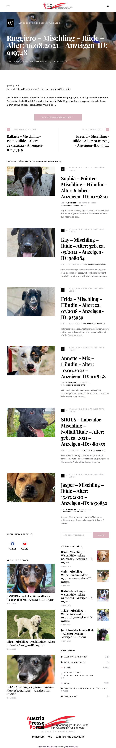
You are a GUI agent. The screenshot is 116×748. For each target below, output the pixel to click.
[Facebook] (12, 545)
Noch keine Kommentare (36, 62)
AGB (50, 737)
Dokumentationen (73, 662)
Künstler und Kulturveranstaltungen (77, 674)
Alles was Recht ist (74, 657)
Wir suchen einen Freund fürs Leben (84, 688)
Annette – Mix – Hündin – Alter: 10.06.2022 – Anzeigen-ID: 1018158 (83, 367)
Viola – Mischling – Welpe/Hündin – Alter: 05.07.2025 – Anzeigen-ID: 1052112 (76, 577)
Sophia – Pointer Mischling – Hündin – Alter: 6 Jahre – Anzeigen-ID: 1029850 (84, 187)
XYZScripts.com (72, 747)
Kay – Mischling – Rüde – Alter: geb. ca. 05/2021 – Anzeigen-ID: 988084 (83, 248)
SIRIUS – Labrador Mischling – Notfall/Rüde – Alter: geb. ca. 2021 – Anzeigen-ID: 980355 (83, 431)
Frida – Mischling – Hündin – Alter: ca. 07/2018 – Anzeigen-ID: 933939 (82, 308)
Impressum (38, 737)
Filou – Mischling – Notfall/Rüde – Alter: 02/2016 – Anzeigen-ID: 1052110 (31, 643)
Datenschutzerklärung (70, 737)
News (66, 683)
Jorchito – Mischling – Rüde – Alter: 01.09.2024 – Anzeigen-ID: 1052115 (77, 633)
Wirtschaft (69, 696)
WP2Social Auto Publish (47, 747)
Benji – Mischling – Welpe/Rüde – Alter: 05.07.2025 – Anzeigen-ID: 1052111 (76, 557)
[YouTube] (25, 545)
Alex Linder (71, 203)
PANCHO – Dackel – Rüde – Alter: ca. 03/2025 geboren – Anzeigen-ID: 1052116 (30, 597)
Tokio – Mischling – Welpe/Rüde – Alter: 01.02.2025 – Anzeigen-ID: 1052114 (76, 616)
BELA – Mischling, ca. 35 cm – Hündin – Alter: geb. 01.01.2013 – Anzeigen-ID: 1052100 (30, 690)
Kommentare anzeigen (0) (56, 117)
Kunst (66, 667)
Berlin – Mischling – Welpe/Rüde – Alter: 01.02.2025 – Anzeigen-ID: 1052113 (76, 596)
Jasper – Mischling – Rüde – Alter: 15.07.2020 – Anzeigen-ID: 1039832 (84, 493)
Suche (101, 535)
